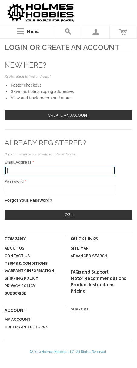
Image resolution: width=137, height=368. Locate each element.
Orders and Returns (26, 327)
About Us (14, 248)
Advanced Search (89, 256)
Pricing (78, 291)
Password (14, 181)
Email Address (18, 162)
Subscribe (15, 293)
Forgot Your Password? (28, 200)
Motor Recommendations (98, 278)
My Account (18, 319)
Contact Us (17, 256)
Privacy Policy (20, 286)
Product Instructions (92, 284)
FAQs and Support (90, 272)
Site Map (80, 248)
